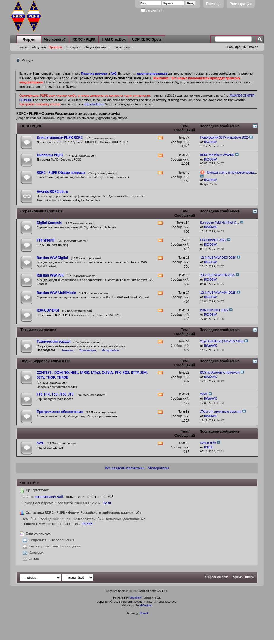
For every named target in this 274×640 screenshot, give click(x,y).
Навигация (122, 47)
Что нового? (55, 39)
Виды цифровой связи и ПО (45, 361)
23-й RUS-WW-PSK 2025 (217, 275)
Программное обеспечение (60, 411)
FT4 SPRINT (46, 240)
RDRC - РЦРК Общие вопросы (61, 172)
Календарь (73, 47)
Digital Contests (49, 222)
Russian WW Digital (52, 257)
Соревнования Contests (41, 211)
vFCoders (146, 605)
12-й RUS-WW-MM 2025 (217, 292)
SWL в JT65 (208, 443)
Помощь (213, 4)
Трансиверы (87, 350)
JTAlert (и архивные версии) (220, 411)
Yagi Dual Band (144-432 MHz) (221, 341)
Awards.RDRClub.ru (52, 191)
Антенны (67, 350)
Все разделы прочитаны (124, 468)
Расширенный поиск (242, 47)
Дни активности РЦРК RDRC (60, 137)
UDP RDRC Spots (147, 39)
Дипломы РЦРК (50, 155)
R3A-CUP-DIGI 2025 (214, 310)
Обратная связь (217, 576)
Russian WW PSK (50, 275)
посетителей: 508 (49, 496)
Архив (238, 576)
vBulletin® (136, 598)
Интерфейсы (110, 350)
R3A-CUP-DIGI (48, 310)
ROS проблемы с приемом (220, 372)
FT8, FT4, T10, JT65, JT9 (55, 394)
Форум (29, 39)
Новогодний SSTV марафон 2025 (224, 137)
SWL (40, 443)
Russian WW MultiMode (56, 292)
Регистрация (241, 4)
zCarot (144, 613)
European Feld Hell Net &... (219, 222)
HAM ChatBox (114, 39)
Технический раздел (38, 330)
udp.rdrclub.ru (94, 104)
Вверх (249, 576)
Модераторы (158, 468)
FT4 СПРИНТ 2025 (213, 240)
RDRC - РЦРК (83, 39)
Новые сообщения (32, 47)
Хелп (107, 503)
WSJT (204, 394)
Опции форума (96, 47)
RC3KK (87, 523)
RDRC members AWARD (217, 155)
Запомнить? (151, 10)
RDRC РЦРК (30, 126)
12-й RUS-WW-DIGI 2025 (218, 257)
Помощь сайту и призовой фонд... (231, 172)
